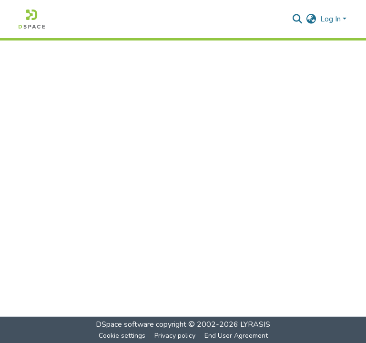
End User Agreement (236, 335)
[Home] (32, 19)
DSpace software (125, 324)
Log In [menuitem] (330, 19)
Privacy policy (174, 335)
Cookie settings (122, 335)
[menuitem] (311, 19)
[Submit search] (298, 19)
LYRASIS (255, 324)
